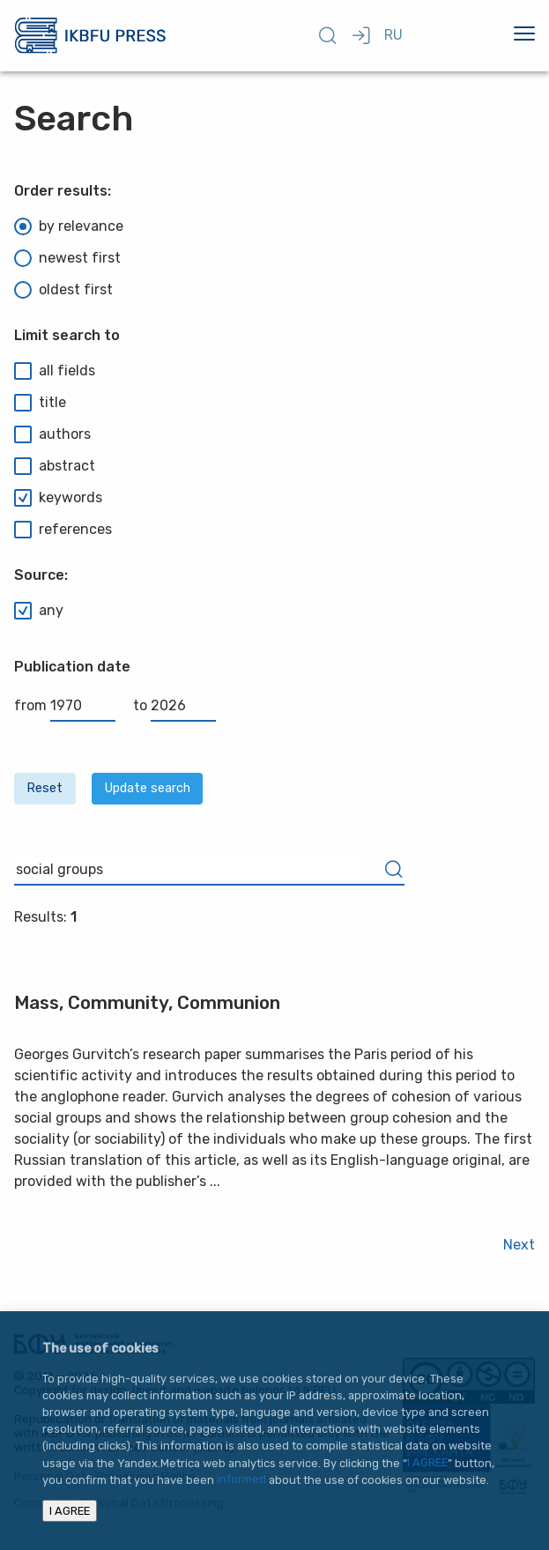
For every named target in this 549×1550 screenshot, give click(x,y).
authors (52, 434)
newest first (67, 258)
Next (519, 1244)
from (64, 705)
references (63, 529)
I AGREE (427, 1463)
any (38, 610)
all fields (54, 371)
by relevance (68, 226)
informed (241, 1480)
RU (393, 34)
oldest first (63, 290)
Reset (44, 788)
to (174, 705)
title (40, 403)
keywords (58, 498)
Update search (147, 788)
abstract (54, 466)
